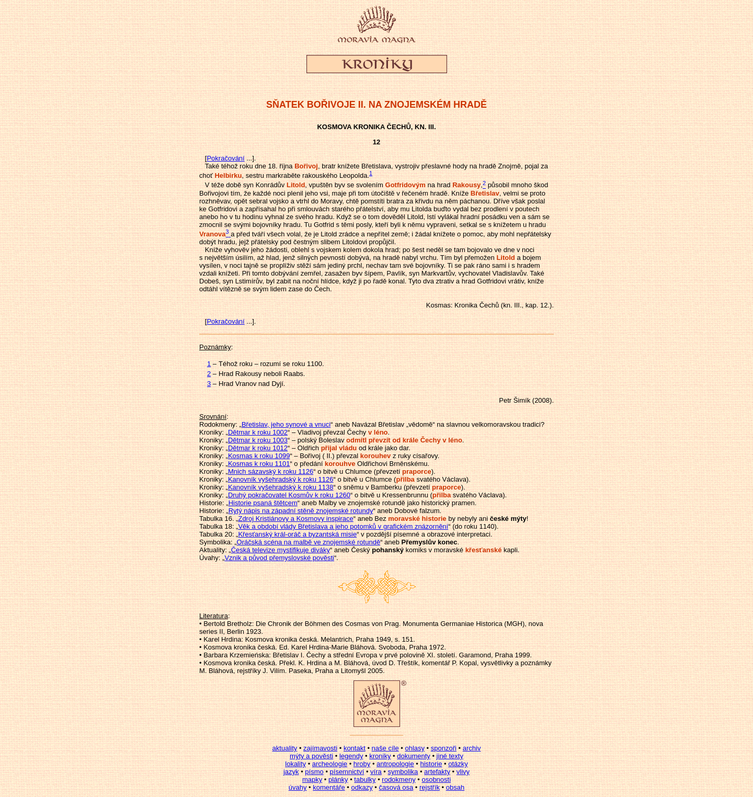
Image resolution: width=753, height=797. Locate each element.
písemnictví (347, 772)
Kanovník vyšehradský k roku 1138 (281, 487)
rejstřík (429, 787)
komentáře (329, 787)
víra (376, 772)
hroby (362, 764)
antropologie (395, 764)
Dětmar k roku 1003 (258, 440)
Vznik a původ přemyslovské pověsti (279, 558)
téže (217, 185)
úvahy (298, 787)
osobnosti (436, 779)
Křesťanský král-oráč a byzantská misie (297, 534)
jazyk (291, 772)
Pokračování (225, 158)
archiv (472, 748)
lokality (295, 764)
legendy (351, 756)
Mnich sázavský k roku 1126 (270, 471)
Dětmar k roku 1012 (258, 448)
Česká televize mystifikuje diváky (280, 550)
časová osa (396, 787)
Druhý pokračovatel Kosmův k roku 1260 (289, 495)
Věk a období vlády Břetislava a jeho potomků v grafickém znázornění (343, 526)
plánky (338, 779)
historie (431, 764)
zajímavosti (320, 748)
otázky (458, 764)
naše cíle (385, 748)
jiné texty (450, 756)
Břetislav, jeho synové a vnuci (286, 424)
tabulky (364, 779)
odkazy (361, 787)
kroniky (380, 756)
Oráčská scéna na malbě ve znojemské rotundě (309, 542)
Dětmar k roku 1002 (258, 432)
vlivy (463, 772)
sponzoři (444, 748)
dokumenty (413, 756)
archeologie (329, 764)
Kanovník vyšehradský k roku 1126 (281, 479)
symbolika (403, 772)
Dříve (501, 201)
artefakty (437, 772)
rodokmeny (398, 779)
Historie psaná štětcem (263, 503)
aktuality (285, 748)
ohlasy (415, 748)
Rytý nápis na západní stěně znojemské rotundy (301, 511)
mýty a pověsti (311, 756)
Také (212, 166)
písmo (314, 772)
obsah (455, 787)
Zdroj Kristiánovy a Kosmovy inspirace (295, 518)
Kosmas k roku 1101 (259, 464)
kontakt (355, 748)
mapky (312, 779)
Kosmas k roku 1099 (259, 456)
